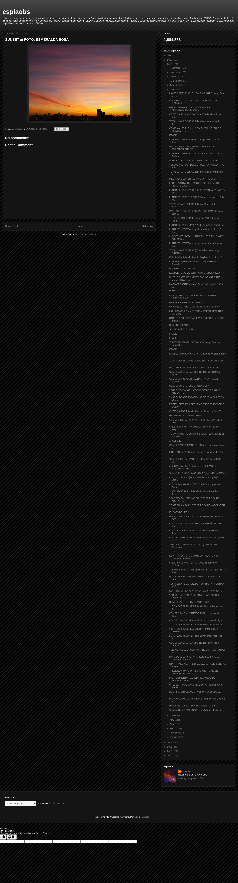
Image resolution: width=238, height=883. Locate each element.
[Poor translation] (12, 837)
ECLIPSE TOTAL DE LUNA (182, 268)
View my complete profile (190, 778)
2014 (170, 755)
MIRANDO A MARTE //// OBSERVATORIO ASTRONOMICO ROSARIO (190, 108)
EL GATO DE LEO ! (179, 512)
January (174, 737)
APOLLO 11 (175, 441)
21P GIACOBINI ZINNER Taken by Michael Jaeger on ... (197, 624)
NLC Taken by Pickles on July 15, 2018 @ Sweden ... (195, 590)
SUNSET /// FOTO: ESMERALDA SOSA (189, 386)
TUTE (172, 291)
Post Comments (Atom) (85, 234)
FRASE (173, 135)
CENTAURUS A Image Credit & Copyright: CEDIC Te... (196, 710)
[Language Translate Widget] (20, 803)
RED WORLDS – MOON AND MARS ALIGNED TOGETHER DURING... (192, 147)
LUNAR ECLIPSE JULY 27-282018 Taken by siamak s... (197, 225)
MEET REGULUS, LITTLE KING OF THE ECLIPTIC (195, 178)
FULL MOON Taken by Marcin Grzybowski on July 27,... (196, 257)
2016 (170, 747)
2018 (170, 64)
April (172, 724)
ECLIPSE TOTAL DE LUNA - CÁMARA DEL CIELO (194, 273)
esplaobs (16, 11)
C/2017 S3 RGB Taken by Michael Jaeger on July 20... (196, 411)
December (175, 68)
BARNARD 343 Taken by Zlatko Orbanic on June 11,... (196, 160)
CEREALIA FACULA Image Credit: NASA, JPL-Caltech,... (197, 473)
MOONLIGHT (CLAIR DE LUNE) (185, 415)
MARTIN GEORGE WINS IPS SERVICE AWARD (193, 367)
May (172, 719)
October (174, 76)
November (175, 72)
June (172, 715)
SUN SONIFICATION (179, 325)
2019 (170, 60)
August (173, 85)
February (174, 732)
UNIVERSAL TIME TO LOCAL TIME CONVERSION (195, 306)
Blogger (145, 817)
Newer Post (11, 226)
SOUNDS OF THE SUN (181, 329)
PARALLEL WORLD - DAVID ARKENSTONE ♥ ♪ (193, 705)
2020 (170, 55)
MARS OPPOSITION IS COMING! (186, 302)
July (172, 89)
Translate (56, 803)
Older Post (148, 226)
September (175, 81)
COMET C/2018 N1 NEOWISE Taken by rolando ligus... (196, 620)
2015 (170, 751)
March (173, 728)
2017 (170, 742)
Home (80, 226)
